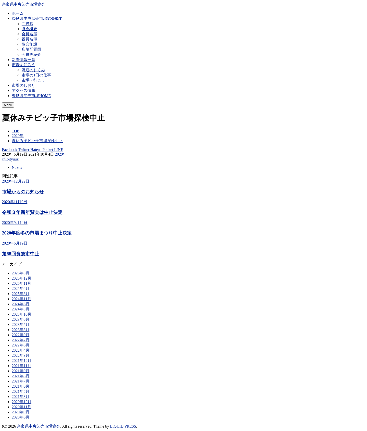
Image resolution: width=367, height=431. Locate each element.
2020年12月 (21, 402)
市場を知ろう (23, 65)
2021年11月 (21, 366)
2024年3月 (20, 309)
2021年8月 (20, 376)
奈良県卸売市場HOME (31, 96)
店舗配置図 (31, 49)
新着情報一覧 (23, 60)
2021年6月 (20, 386)
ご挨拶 (27, 24)
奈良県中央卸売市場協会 (23, 4)
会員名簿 (29, 34)
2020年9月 (20, 412)
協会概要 (29, 29)
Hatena (35, 150)
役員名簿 (29, 39)
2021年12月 (21, 360)
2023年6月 (20, 319)
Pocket (47, 150)
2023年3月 (20, 330)
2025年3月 (20, 294)
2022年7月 (20, 340)
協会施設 (29, 44)
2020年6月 (20, 417)
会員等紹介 (31, 54)
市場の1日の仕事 (36, 75)
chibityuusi (10, 159)
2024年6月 (20, 304)
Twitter (23, 150)
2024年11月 (21, 299)
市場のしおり (23, 85)
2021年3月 (20, 396)
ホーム (18, 13)
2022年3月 (20, 355)
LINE (58, 150)
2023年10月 (21, 314)
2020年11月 (21, 407)
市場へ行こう (33, 80)
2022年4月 (20, 350)
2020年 (61, 154)
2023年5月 (20, 324)
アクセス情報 (23, 90)
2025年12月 (21, 278)
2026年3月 (20, 273)
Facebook (9, 150)
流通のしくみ (33, 70)
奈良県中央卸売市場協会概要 (37, 18)
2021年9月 (20, 371)
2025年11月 (21, 283)
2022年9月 (20, 335)
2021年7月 (20, 381)
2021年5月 (20, 391)
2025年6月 (20, 288)
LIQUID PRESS (123, 426)
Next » (17, 167)
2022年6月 (20, 345)
